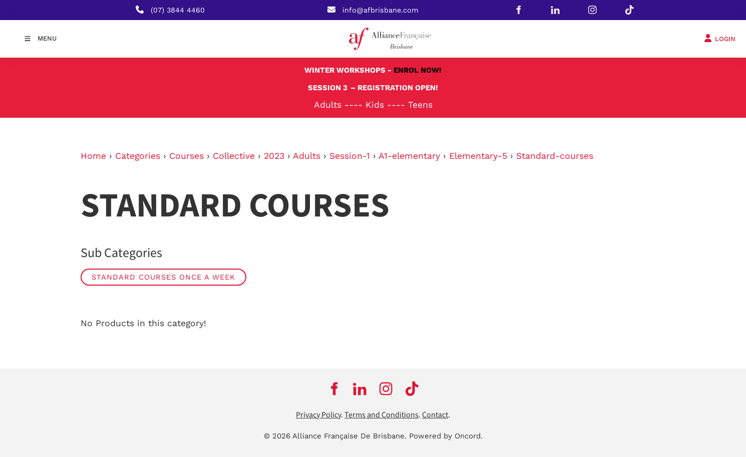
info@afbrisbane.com (380, 10)
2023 (274, 156)
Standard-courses (554, 156)
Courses (186, 156)
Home (93, 156)
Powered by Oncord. (446, 435)
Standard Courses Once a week (163, 277)
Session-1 (349, 156)
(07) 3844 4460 (178, 10)
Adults (306, 156)
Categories (137, 156)
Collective (234, 156)
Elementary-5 (478, 156)
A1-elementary (409, 156)
